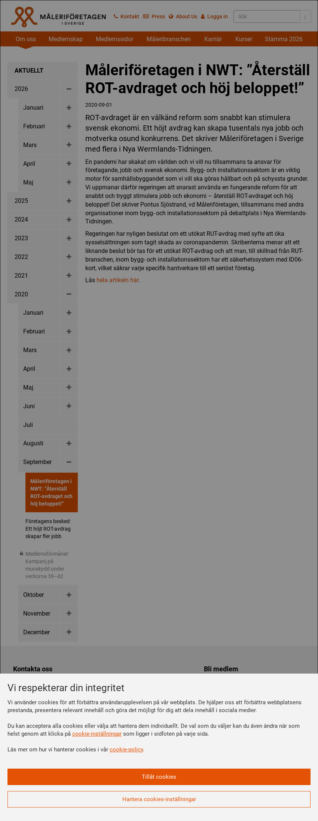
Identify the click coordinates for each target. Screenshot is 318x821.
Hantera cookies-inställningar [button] (159, 799)
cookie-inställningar (97, 733)
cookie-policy (126, 749)
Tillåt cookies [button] (159, 776)
